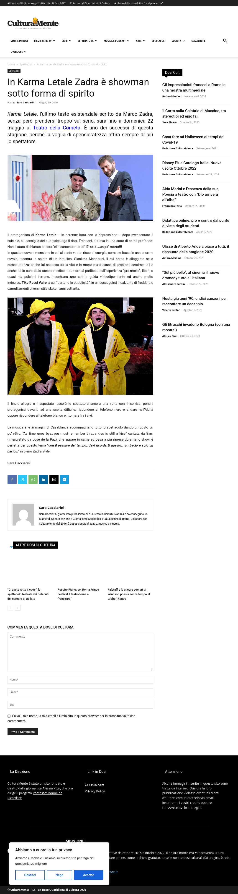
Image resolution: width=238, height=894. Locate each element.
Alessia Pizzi (169, 336)
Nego (59, 875)
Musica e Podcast (116, 40)
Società (178, 40)
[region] (59, 863)
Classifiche (198, 40)
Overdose (18, 51)
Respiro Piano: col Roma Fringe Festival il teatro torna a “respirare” (78, 594)
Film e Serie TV (44, 40)
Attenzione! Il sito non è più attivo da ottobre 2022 (37, 3)
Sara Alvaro (169, 122)
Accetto (88, 875)
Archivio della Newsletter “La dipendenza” (138, 3)
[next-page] (17, 608)
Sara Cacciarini (26, 102)
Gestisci (30, 875)
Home (11, 64)
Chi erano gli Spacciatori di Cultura (90, 3)
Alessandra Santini (174, 284)
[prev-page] (10, 608)
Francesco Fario (172, 206)
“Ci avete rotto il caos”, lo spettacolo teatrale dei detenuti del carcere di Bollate (28, 594)
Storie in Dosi (19, 40)
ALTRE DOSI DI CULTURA (36, 545)
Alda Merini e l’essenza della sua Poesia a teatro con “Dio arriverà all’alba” (190, 194)
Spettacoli (158, 40)
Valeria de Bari (171, 310)
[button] (225, 41)
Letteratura (87, 40)
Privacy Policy (95, 791)
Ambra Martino (172, 96)
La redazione (94, 784)
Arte (140, 40)
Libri (66, 40)
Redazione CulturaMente (177, 148)
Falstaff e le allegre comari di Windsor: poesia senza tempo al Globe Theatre (129, 594)
